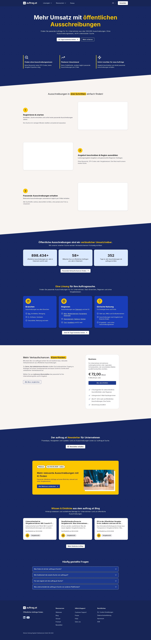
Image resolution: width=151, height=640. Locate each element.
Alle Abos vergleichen (32, 382)
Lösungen (47, 3)
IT (28, 317)
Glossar (58, 618)
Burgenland (83, 313)
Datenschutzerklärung (104, 615)
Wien (65, 313)
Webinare (59, 612)
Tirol (65, 322)
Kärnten (83, 319)
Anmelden (123, 3)
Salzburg (77, 319)
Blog (57, 615)
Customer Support (80, 612)
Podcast (58, 622)
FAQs (76, 618)
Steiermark (67, 315)
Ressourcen (61, 3)
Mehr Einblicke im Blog (75, 546)
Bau (29, 313)
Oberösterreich (68, 319)
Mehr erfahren (88, 39)
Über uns (78, 622)
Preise (72, 3)
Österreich (78, 309)
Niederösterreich (73, 313)
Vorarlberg (70, 322)
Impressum (100, 618)
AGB (98, 621)
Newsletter (59, 625)
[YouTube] (28, 617)
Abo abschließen (102, 383)
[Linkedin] (24, 617)
